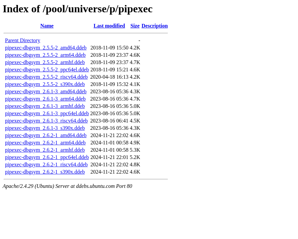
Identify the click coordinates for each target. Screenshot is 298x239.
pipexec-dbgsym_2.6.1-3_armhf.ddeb (45, 106)
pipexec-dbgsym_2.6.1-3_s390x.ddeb (45, 128)
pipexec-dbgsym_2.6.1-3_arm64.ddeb (45, 99)
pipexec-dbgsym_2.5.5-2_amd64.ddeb (46, 47)
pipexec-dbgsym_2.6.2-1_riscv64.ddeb (46, 164)
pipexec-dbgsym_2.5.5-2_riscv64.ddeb (46, 77)
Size (135, 26)
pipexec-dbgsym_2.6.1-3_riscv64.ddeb (46, 120)
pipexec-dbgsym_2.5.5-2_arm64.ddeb (45, 55)
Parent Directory (22, 40)
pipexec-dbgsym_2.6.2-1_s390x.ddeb (45, 172)
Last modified (109, 26)
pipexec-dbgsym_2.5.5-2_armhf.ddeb (45, 62)
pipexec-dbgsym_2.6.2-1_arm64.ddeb (45, 142)
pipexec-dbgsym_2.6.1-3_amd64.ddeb (46, 91)
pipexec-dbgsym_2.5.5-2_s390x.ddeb (45, 84)
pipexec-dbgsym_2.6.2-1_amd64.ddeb (46, 135)
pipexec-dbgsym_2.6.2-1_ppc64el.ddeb (47, 157)
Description (155, 26)
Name (46, 26)
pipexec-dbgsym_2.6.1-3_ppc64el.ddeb (47, 113)
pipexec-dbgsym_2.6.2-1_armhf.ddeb (45, 150)
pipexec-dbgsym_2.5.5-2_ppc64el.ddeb (47, 69)
